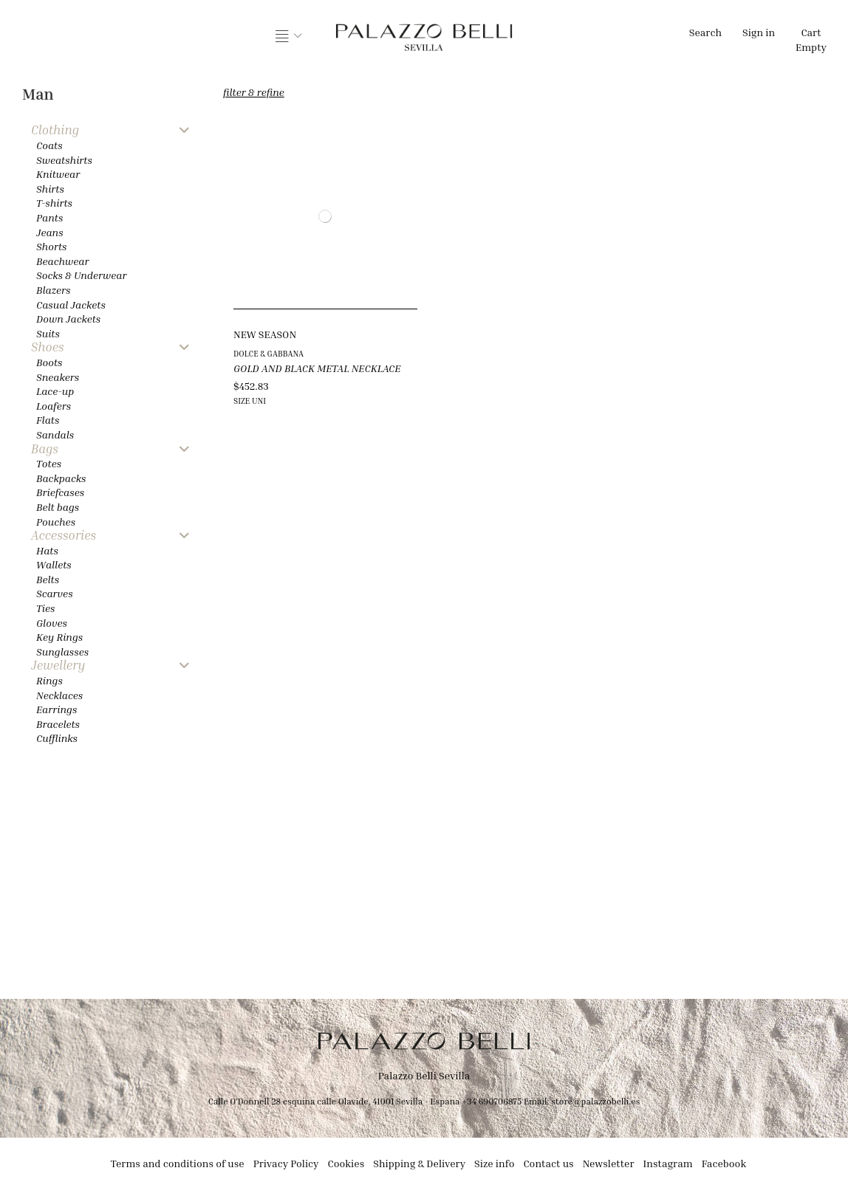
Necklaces (59, 695)
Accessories (63, 536)
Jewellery (58, 666)
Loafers (53, 405)
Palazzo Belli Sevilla (424, 1075)
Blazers (53, 289)
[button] (289, 36)
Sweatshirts (64, 160)
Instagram (668, 1163)
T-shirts (54, 202)
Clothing (55, 130)
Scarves (54, 593)
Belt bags (57, 507)
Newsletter (609, 1163)
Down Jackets (68, 318)
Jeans (50, 232)
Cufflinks (57, 738)
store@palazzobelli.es (595, 1101)
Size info (494, 1163)
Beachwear (62, 261)
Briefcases (60, 492)
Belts (47, 579)
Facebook (724, 1163)
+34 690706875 (492, 1101)
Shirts (50, 188)
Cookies (346, 1163)
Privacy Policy (286, 1163)
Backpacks (61, 478)
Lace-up (55, 391)
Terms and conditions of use (178, 1163)
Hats (47, 550)
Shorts (51, 246)
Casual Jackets (71, 304)
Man (38, 94)
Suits (48, 333)
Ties (45, 608)
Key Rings (59, 636)
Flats (47, 419)
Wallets (54, 564)
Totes (48, 463)
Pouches (55, 521)
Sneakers (57, 377)
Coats (49, 145)
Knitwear (58, 174)
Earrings (56, 709)
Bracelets (58, 724)
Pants (49, 217)
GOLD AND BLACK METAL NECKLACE (316, 368)
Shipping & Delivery (419, 1163)
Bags (44, 449)
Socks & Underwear (81, 275)
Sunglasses (62, 651)
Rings (49, 680)
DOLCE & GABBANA (268, 353)
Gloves (51, 622)
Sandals (55, 434)
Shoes (47, 347)
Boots (49, 362)
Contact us (548, 1163)
